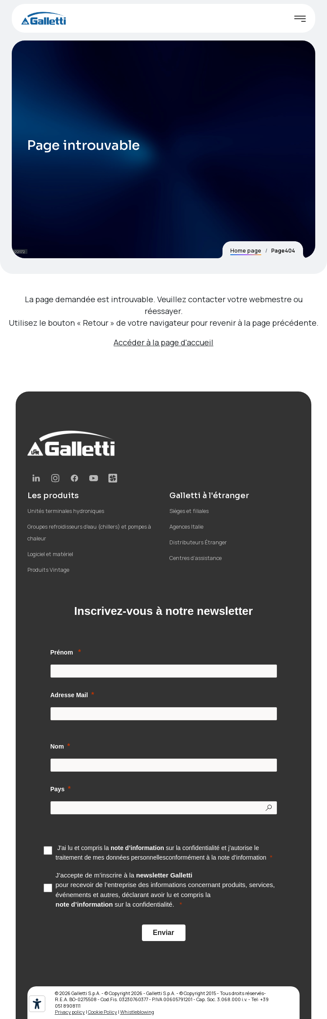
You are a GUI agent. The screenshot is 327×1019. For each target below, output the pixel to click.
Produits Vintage (48, 570)
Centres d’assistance (195, 558)
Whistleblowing (137, 1012)
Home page (245, 250)
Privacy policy (70, 1012)
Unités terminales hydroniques (65, 511)
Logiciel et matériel (50, 554)
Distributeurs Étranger (198, 542)
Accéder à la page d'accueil (163, 342)
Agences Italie (186, 526)
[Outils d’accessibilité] (37, 1003)
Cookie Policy (102, 1012)
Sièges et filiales (189, 511)
